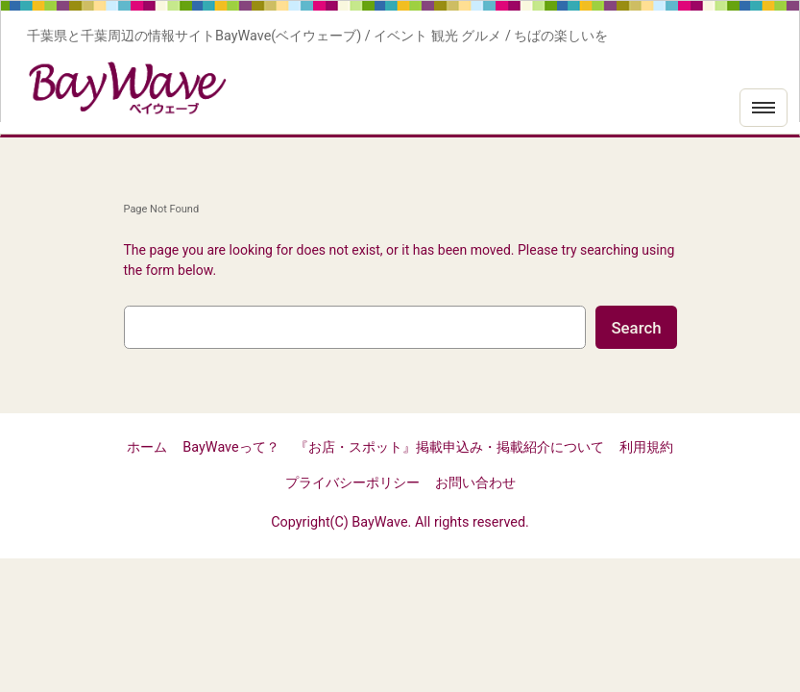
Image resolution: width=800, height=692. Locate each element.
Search (636, 327)
